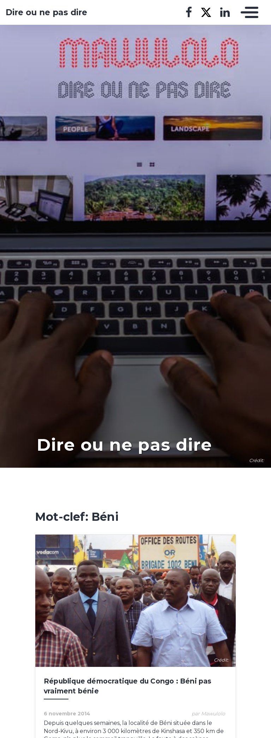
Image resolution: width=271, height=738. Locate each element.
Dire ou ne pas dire (46, 12)
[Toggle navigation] (247, 12)
